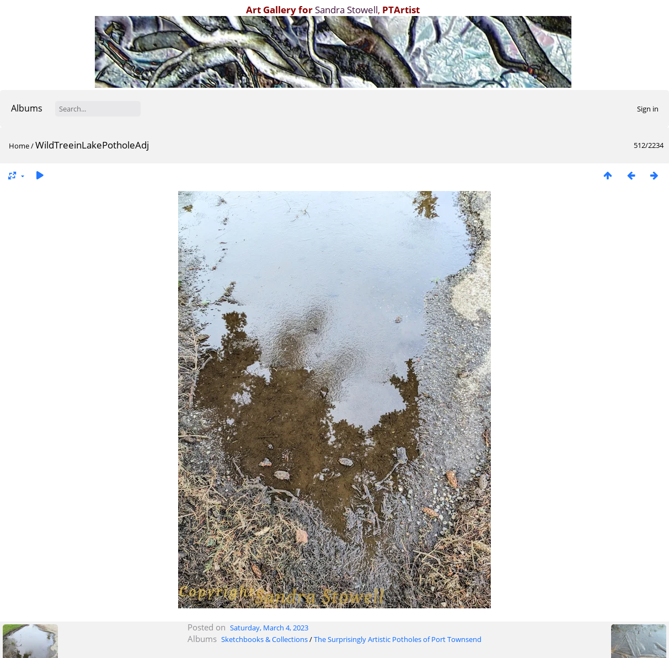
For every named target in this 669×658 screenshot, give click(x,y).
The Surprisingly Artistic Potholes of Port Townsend (397, 639)
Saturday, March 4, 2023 (269, 628)
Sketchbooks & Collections (264, 639)
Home (19, 146)
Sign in (648, 109)
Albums (26, 108)
